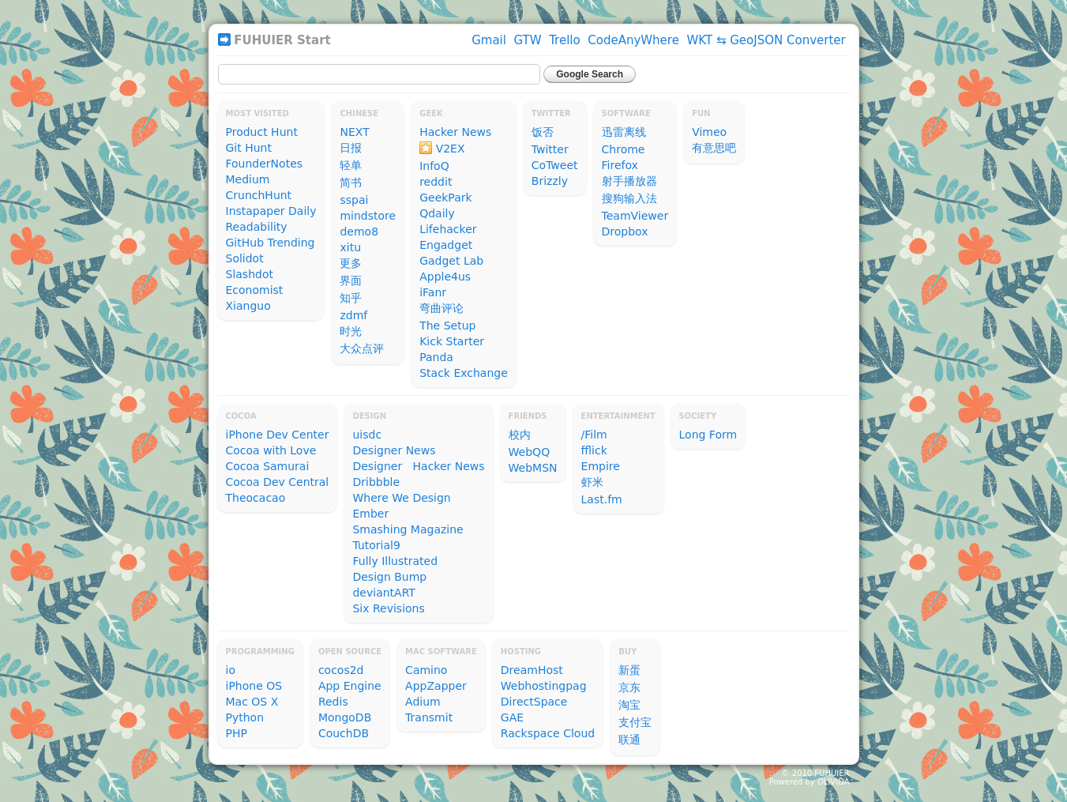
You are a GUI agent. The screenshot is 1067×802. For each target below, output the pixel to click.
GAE (512, 717)
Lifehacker (447, 229)
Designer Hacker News (418, 466)
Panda (436, 357)
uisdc (366, 434)
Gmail (489, 40)
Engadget (445, 245)
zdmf (353, 315)
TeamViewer (635, 215)
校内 (520, 434)
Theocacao (256, 497)
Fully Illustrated (395, 561)
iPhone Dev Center (277, 434)
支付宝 (635, 722)
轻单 (351, 165)
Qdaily (437, 213)
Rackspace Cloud (548, 733)
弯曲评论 (441, 308)
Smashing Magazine (407, 529)
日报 (351, 147)
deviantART (383, 592)
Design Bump (389, 576)
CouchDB (343, 733)
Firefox (620, 165)
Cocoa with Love (271, 450)
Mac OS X (252, 701)
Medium (248, 179)
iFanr (432, 292)
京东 (629, 687)
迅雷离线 (624, 132)
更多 (351, 263)
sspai (354, 200)
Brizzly (550, 181)
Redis (333, 701)
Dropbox (625, 231)
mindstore (368, 215)
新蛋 (629, 670)
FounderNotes (264, 163)
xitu (350, 247)
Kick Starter (451, 341)
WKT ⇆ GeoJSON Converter (765, 40)
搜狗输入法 (629, 198)
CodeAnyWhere (633, 40)
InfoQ (434, 166)
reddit (435, 181)
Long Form (708, 434)
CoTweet (555, 165)
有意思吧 (714, 147)
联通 (629, 739)
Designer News (393, 450)
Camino (426, 670)
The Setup (447, 325)
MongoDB (344, 717)
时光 (351, 331)
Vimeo (709, 132)
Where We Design (401, 497)
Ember (370, 513)
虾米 (592, 482)
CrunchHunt (259, 195)
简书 (351, 182)
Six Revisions (388, 608)
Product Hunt (262, 132)
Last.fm (601, 499)
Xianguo (248, 305)
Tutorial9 (376, 545)
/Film (594, 434)
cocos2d (341, 670)
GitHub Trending (270, 242)
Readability (256, 226)
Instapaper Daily (271, 211)
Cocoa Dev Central (277, 482)
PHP (236, 733)
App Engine (349, 686)
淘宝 (629, 704)
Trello (564, 40)
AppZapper (436, 686)
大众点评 (362, 348)
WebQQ (529, 452)
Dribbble (376, 482)
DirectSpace (534, 701)
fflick (594, 450)
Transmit (429, 717)
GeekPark (445, 197)
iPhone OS (254, 686)
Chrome (623, 149)
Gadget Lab (451, 260)
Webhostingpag (544, 686)
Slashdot (249, 274)
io (230, 670)
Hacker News (455, 132)
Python (245, 717)
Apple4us (445, 276)
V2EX (450, 148)
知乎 (351, 298)
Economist (255, 290)
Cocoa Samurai (268, 466)
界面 (351, 280)
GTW (528, 40)
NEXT (354, 132)
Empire (600, 466)
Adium (423, 701)
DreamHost (532, 670)
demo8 (359, 231)
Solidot (245, 258)
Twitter (550, 149)
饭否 (543, 132)
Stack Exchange (463, 373)
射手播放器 (629, 181)
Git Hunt (249, 147)
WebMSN (533, 467)
